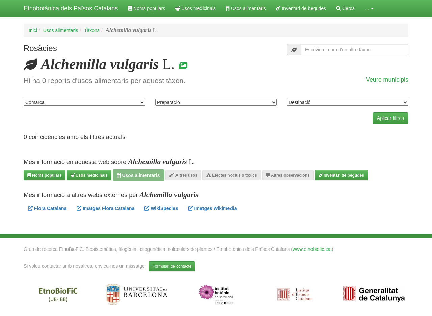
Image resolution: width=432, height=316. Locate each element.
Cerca (345, 8)
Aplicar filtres (390, 118)
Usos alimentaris (246, 8)
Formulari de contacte (171, 266)
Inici (33, 30)
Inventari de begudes (301, 8)
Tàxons (92, 30)
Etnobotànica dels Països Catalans (71, 8)
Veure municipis (387, 79)
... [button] (369, 8)
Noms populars (146, 8)
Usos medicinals (195, 8)
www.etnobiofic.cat (312, 249)
